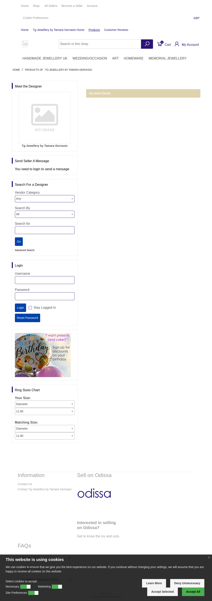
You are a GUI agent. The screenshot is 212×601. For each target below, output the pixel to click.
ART (115, 58)
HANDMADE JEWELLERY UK (44, 58)
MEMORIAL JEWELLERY (168, 58)
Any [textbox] (18, 198)
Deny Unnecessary (187, 583)
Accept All (193, 591)
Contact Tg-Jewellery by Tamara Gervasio (44, 489)
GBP (196, 18)
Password (22, 289)
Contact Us (25, 484)
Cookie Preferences (35, 17)
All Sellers (51, 5)
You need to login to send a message (42, 169)
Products (94, 30)
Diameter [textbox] (22, 404)
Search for (22, 223)
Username (22, 273)
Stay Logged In (45, 307)
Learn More (154, 583)
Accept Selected (162, 591)
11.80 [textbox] (19, 411)
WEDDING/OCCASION (89, 58)
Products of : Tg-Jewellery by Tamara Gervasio (58, 69)
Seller (72, 5)
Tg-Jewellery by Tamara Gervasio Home (58, 30)
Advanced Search (25, 250)
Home (25, 5)
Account (92, 5)
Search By (22, 208)
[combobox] (45, 198)
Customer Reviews (116, 30)
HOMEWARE (133, 58)
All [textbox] (17, 214)
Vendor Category (27, 192)
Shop (36, 5)
